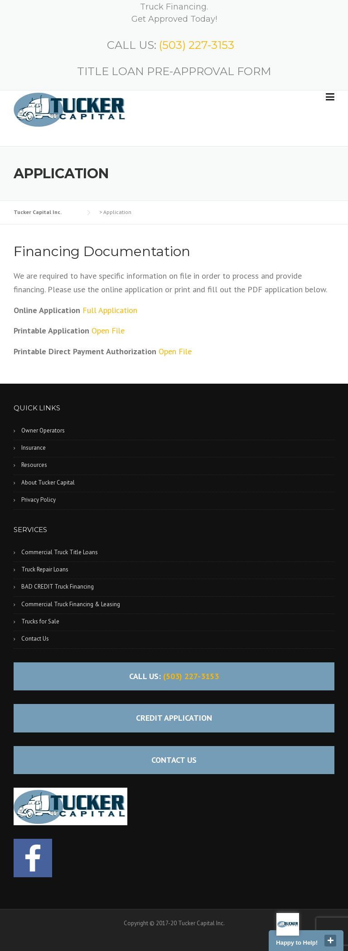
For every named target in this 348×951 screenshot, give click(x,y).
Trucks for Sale (40, 621)
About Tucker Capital (48, 482)
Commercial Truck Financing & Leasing (70, 604)
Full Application (109, 310)
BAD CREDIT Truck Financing (57, 586)
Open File (108, 330)
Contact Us (35, 638)
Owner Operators (43, 430)
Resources (34, 465)
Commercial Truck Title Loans (59, 552)
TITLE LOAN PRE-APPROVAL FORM (174, 71)
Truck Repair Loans (44, 569)
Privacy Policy (38, 500)
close (330, 940)
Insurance (33, 448)
